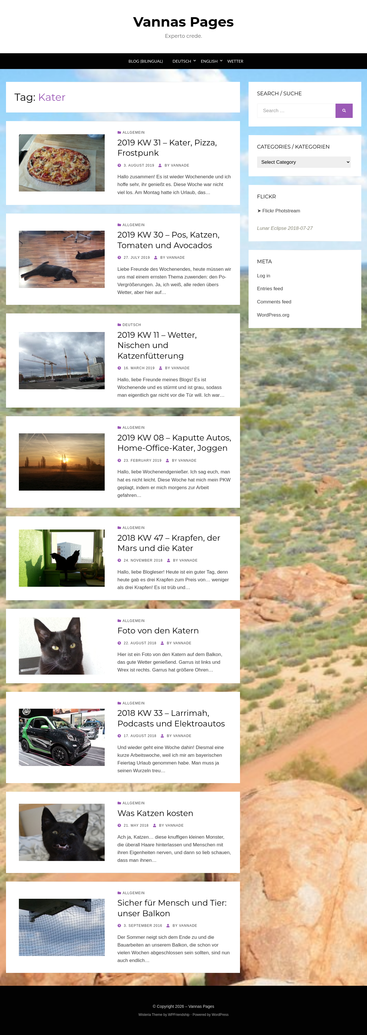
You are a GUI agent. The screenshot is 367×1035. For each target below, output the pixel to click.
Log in (263, 275)
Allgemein (134, 133)
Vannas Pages (183, 21)
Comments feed (274, 302)
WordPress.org (273, 315)
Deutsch (181, 61)
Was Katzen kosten (156, 813)
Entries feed (270, 288)
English (209, 61)
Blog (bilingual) (145, 61)
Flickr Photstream (281, 211)
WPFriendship (178, 1015)
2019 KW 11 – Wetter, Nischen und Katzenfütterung (157, 345)
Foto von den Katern (158, 630)
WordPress (220, 1015)
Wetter (235, 61)
